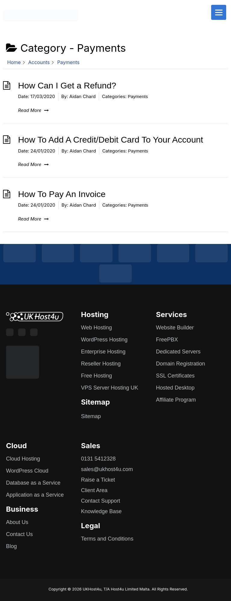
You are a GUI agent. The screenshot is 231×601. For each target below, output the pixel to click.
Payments (138, 96)
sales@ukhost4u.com (107, 469)
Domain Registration (180, 364)
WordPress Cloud (27, 471)
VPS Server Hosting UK (109, 388)
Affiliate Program (176, 400)
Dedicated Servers (178, 352)
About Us (17, 522)
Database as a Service (33, 483)
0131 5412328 (98, 459)
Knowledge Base (101, 511)
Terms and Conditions (107, 539)
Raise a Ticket (98, 480)
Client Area (94, 490)
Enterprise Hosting (103, 352)
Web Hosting (96, 328)
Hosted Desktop (175, 388)
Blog (11, 546)
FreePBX (167, 340)
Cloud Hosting (23, 459)
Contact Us (19, 534)
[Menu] (218, 12)
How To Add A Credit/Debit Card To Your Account (110, 139)
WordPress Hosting (104, 340)
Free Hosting (96, 376)
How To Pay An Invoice (62, 194)
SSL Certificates (175, 376)
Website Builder (175, 328)
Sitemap (91, 416)
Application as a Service (35, 495)
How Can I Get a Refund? (67, 85)
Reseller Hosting (101, 364)
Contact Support (100, 501)
